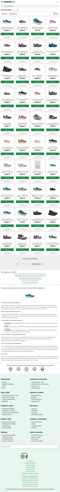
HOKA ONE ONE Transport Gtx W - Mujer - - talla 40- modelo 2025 (22, 124)
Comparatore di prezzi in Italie (30, 478)
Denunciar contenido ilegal (30, 258)
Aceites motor (35, 386)
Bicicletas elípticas (36, 399)
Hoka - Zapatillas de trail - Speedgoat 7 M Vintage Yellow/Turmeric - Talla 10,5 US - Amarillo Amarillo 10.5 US (7, 148)
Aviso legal (30, 461)
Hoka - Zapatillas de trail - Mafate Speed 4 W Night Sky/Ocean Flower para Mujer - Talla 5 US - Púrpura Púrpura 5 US (22, 28)
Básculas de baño (7, 414)
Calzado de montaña (37, 441)
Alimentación (5, 379)
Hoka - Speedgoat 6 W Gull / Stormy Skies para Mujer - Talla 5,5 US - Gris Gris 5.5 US (7, 52)
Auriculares (34, 412)
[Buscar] (2, 6)
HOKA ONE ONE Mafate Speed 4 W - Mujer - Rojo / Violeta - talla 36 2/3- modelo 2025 (7, 243)
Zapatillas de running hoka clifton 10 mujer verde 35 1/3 (22, 171)
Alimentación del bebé (8, 408)
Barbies (33, 423)
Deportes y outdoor (37, 392)
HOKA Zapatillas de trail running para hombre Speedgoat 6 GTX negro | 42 (37, 219)
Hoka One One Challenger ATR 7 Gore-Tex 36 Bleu (22, 76)
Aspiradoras (34, 410)
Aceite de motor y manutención (40, 384)
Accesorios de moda (36, 435)
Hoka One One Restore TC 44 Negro (53, 219)
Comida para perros (7, 439)
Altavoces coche (35, 388)
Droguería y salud (7, 405)
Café (3, 388)
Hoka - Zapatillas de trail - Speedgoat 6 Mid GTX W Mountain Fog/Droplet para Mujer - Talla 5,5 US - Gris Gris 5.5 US (52, 124)
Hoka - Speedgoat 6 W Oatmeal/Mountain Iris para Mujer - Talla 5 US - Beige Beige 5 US (52, 100)
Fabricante (13, 14)
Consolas (33, 427)
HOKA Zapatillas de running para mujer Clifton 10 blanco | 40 (37, 148)
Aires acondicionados (8, 397)
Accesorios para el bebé (8, 421)
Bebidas (4, 382)
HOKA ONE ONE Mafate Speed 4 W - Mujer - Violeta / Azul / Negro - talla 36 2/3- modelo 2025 (38, 243)
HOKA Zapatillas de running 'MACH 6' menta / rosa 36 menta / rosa (53, 76)
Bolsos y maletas (36, 437)
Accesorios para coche (37, 382)
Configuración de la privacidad (30, 473)
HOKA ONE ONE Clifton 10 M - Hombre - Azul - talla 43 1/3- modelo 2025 (7, 196)
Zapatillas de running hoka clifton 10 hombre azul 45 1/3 (7, 28)
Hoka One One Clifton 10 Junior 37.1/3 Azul (22, 219)
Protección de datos (30, 463)
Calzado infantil (6, 425)
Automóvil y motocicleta (38, 379)
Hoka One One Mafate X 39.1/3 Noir (22, 100)
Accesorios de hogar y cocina (10, 395)
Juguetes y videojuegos (38, 419)
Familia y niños (6, 419)
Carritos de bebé (6, 427)
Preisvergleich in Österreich (30, 482)
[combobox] (31, 6)
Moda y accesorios (36, 432)
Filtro (55, 14)
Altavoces (34, 408)
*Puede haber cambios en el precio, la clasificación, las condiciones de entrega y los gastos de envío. (30, 489)
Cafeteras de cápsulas (37, 414)
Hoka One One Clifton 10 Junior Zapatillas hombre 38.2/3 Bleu (38, 28)
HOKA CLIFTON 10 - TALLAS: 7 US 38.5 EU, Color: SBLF (7, 171)
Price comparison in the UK (30, 486)
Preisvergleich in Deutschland (30, 484)
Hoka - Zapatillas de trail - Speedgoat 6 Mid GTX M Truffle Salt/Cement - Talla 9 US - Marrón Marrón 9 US (7, 100)
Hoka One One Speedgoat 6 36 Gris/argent (7, 124)
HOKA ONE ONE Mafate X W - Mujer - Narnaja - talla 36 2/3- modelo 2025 (53, 28)
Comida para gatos (7, 437)
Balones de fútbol (36, 395)
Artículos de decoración (8, 399)
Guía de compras (30, 471)
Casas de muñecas (36, 425)
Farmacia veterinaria (8, 441)
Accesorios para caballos (9, 435)
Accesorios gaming (36, 421)
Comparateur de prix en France (30, 480)
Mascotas (4, 432)
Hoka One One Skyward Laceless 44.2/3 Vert (22, 148)
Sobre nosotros (30, 469)
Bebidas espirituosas (7, 384)
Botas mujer (34, 439)
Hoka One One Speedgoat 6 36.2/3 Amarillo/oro (22, 243)
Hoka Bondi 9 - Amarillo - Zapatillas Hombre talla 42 (37, 171)
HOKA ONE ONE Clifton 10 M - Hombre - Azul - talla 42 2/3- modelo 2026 (52, 243)
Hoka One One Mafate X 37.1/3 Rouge (38, 100)
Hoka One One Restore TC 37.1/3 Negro (7, 76)
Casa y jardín (5, 392)
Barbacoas (5, 401)
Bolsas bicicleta (35, 401)
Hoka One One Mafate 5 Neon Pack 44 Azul (37, 124)
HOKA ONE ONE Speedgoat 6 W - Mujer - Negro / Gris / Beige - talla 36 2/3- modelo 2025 (37, 52)
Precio (4, 14)
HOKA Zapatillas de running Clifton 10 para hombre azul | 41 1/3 (7, 219)
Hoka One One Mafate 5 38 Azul (52, 52)
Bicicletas (34, 397)
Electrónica (34, 405)
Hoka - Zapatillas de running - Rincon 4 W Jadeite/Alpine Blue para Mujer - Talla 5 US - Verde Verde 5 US (22, 196)
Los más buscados (30, 465)
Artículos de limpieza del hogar (10, 412)
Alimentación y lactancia (9, 410)
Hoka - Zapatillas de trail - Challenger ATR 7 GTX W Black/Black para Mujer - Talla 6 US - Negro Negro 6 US (52, 196)
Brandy (4, 386)
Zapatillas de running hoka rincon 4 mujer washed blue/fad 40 (37, 196)
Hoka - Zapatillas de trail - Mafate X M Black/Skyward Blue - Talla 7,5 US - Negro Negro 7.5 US (37, 76)
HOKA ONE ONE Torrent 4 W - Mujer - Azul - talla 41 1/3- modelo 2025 (53, 171)
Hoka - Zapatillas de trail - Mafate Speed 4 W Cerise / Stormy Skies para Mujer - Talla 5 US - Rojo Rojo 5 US (22, 52)
